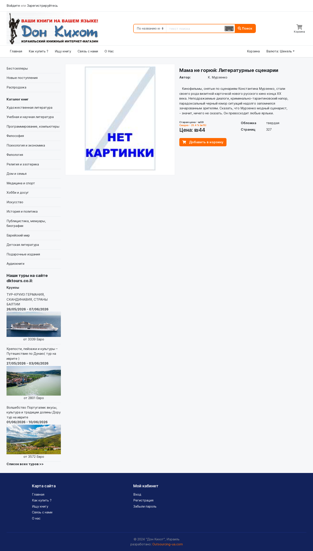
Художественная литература (29, 107)
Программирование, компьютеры (33, 126)
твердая (272, 123)
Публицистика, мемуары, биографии (26, 223)
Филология (15, 155)
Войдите (14, 5)
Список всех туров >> (25, 464)
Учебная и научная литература (30, 117)
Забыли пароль (144, 506)
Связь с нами (88, 51)
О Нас (109, 51)
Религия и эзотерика (23, 164)
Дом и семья (17, 173)
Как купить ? (38, 51)
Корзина (253, 51)
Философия (15, 136)
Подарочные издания (23, 254)
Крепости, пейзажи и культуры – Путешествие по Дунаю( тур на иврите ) (34, 374)
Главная (16, 51)
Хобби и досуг (18, 192)
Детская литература (23, 245)
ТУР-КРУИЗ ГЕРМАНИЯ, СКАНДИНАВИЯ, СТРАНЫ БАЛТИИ (34, 317)
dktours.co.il (19, 280)
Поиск (245, 28)
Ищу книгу (63, 51)
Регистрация (143, 500)
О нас (36, 518)
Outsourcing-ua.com (167, 544)
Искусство (15, 202)
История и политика (22, 211)
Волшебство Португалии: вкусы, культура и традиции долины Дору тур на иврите (34, 432)
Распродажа (16, 87)
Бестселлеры (17, 68)
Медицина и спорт (21, 183)
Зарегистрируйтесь (42, 5)
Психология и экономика (26, 145)
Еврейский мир (18, 235)
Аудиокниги (15, 263)
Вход (137, 494)
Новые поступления (22, 78)
